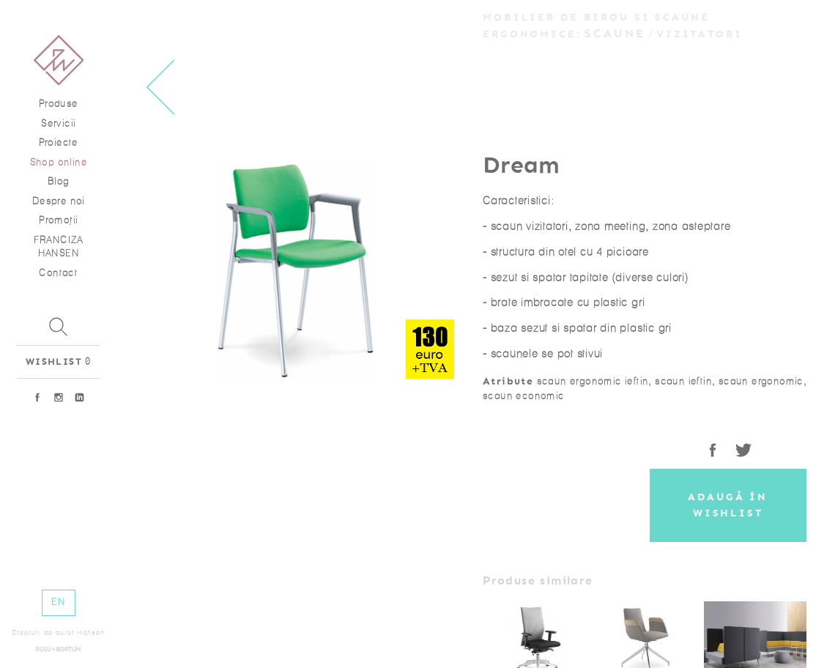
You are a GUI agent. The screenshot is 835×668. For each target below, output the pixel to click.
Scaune (615, 33)
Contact (58, 272)
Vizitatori (699, 34)
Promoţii (58, 220)
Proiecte (58, 142)
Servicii (58, 123)
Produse (58, 103)
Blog (59, 181)
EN (58, 601)
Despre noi (58, 201)
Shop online (58, 162)
